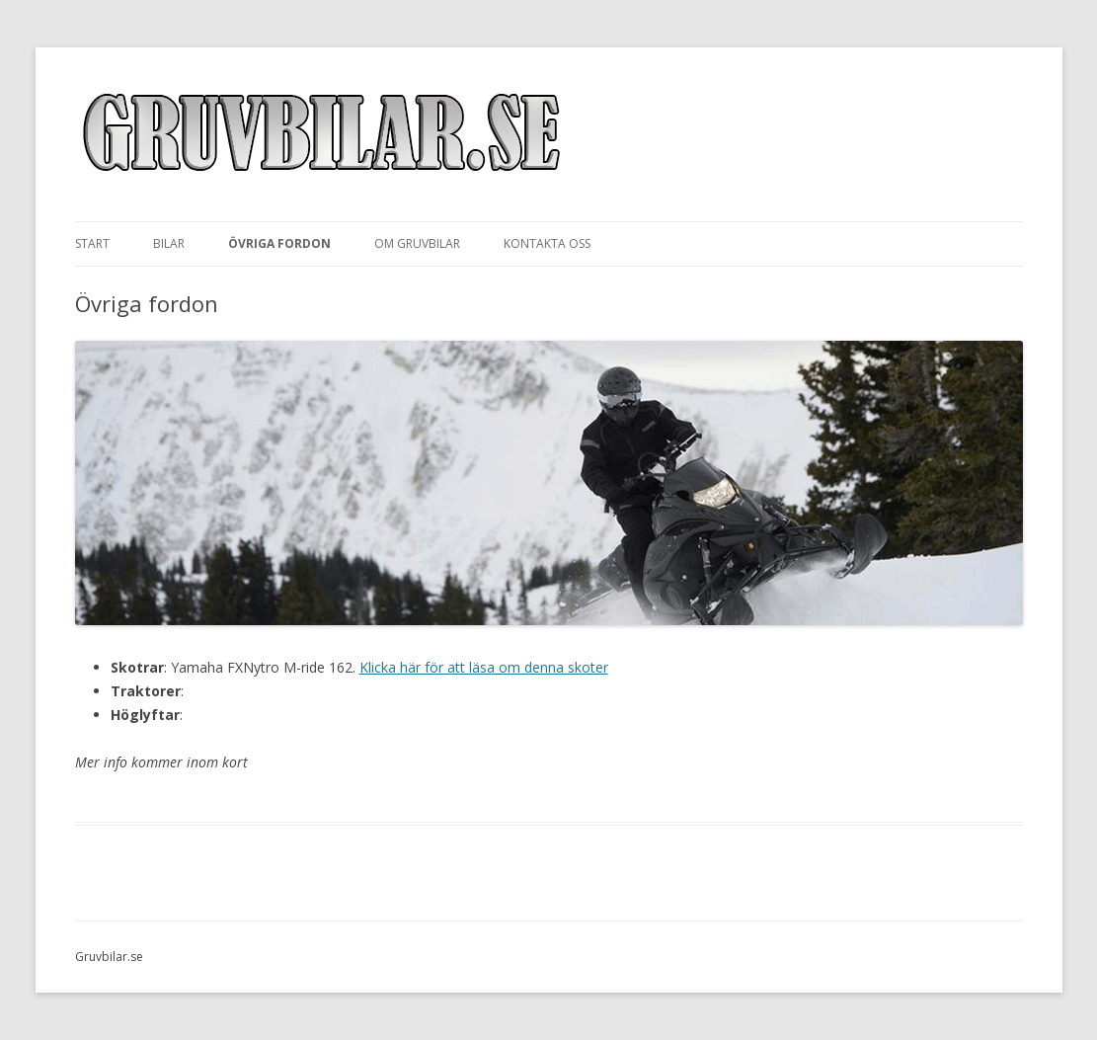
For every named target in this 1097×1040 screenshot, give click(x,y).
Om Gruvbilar (417, 243)
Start (92, 243)
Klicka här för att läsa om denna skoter (483, 667)
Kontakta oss (547, 243)
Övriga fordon (279, 243)
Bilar (169, 243)
